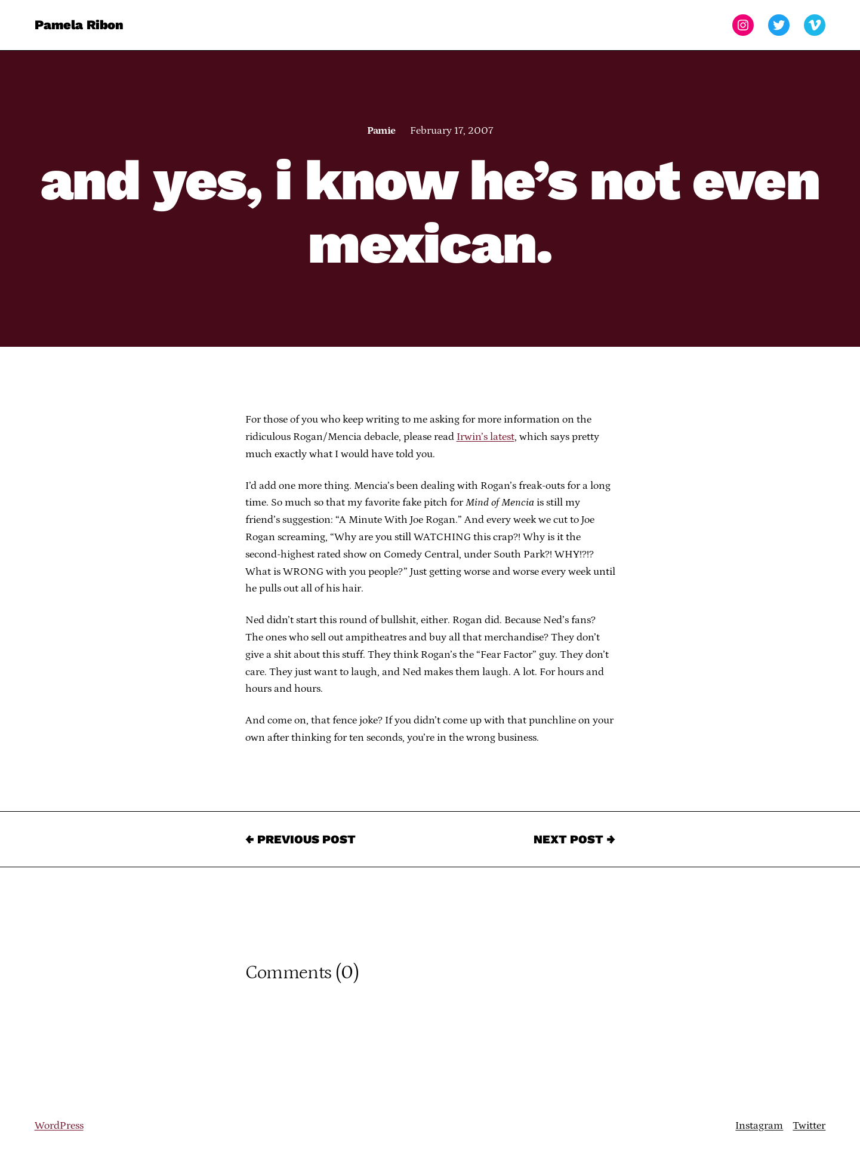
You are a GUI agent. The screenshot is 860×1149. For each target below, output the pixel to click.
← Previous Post (300, 839)
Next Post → (574, 839)
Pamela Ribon (79, 24)
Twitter (809, 1126)
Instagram (759, 1126)
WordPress (59, 1126)
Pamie (381, 131)
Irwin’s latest (485, 437)
